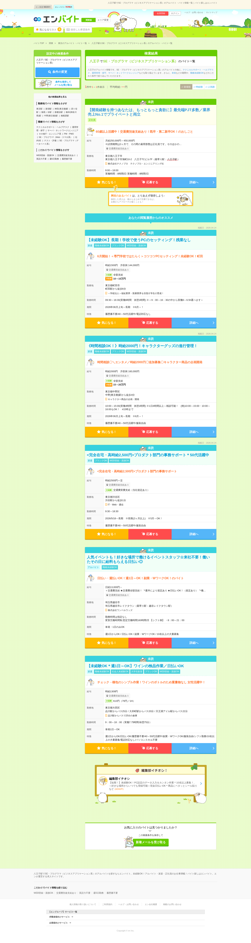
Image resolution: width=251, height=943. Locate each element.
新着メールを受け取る (151, 842)
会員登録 (161, 13)
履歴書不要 (67, 159)
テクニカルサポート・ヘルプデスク (52, 127)
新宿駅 (48, 109)
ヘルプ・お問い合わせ (193, 12)
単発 (174, 73)
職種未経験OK (196, 73)
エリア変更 (103, 20)
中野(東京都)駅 (51, 116)
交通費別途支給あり (66, 155)
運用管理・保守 (99, 73)
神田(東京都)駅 (61, 109)
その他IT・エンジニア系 (50, 134)
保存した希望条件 (80, 29)
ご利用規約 (107, 904)
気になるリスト (50, 29)
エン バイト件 (63, 7)
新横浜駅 (59, 112)
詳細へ (194, 182)
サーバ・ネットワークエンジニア (63, 130)
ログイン (175, 13)
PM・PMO (69, 134)
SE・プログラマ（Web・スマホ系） (55, 137)
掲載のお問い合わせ (172, 904)
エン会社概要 (151, 904)
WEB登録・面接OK (45, 155)
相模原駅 (65, 116)
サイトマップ (211, 12)
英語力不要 (41, 159)
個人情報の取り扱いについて (83, 904)
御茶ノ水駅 (46, 112)
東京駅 (39, 109)
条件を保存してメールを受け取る (63, 83)
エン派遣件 (43, 7)
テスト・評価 (50, 140)
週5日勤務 (54, 159)
